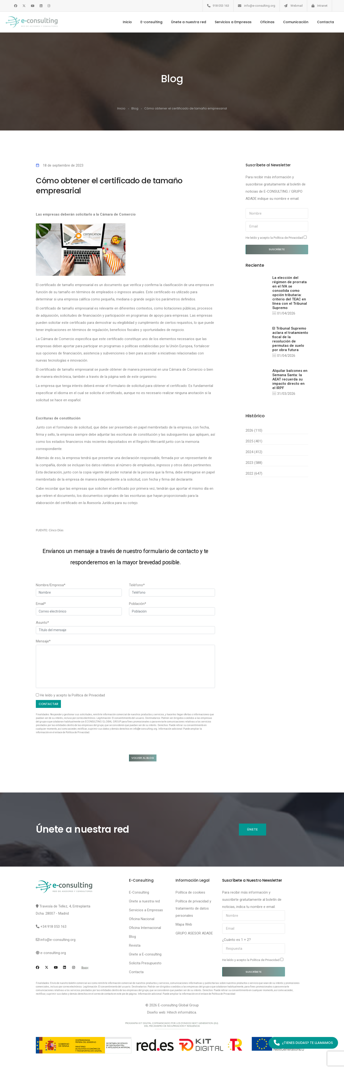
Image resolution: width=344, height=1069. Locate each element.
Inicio (121, 22)
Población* (137, 603)
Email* (41, 603)
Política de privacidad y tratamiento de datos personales (193, 910)
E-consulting (145, 22)
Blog (134, 108)
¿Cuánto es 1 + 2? (236, 941)
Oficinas (261, 22)
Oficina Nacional (141, 920)
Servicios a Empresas (227, 22)
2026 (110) (254, 431)
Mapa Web (184, 926)
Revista (134, 947)
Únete (252, 831)
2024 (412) (254, 453)
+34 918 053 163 (53, 928)
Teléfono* (137, 585)
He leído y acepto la (276, 237)
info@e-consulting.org (259, 5)
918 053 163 (221, 5)
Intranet (322, 5)
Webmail (296, 5)
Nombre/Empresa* (50, 585)
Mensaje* (43, 641)
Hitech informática (181, 1014)
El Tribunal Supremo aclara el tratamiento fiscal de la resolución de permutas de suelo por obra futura (290, 339)
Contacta (319, 22)
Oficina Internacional (145, 929)
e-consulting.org (53, 954)
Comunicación (289, 22)
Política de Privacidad (88, 695)
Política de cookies (190, 894)
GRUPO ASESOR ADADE (194, 935)
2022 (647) (254, 474)
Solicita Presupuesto (145, 964)
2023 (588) (254, 463)
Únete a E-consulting (145, 956)
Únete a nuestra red (182, 22)
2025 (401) (254, 442)
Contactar (50, 703)
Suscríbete (277, 249)
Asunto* (42, 622)
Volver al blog (146, 758)
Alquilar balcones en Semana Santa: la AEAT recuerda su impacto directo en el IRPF (289, 380)
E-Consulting (139, 894)
